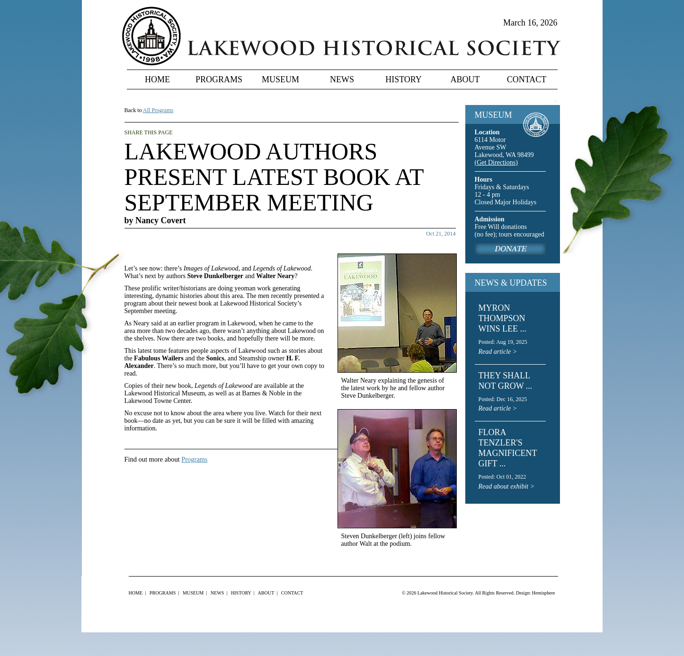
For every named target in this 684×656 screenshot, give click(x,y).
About (465, 79)
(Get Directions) (496, 162)
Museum (280, 79)
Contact (527, 79)
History (403, 79)
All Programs (158, 110)
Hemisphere (543, 592)
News (342, 79)
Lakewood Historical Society (445, 592)
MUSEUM (493, 115)
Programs (218, 79)
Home (157, 79)
